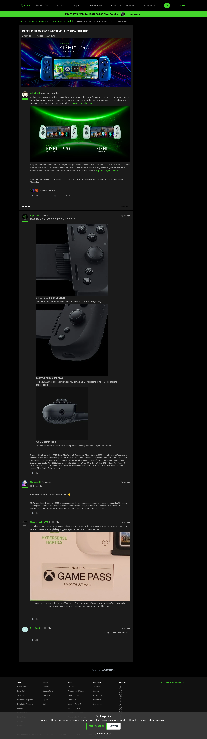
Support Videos (74, 708)
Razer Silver (149, 5)
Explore (45, 682)
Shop (19, 682)
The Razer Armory (57, 21)
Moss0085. (35, 628)
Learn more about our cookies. (152, 720)
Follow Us (122, 682)
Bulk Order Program (25, 704)
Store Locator (22, 695)
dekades (34, 93)
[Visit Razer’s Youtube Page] (120, 704)
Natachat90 (35, 482)
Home (21, 21)
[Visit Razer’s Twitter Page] (120, 700)
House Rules (96, 5)
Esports (45, 700)
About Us (96, 687)
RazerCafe (21, 691)
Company (97, 682)
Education (21, 708)
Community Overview (36, 21)
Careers (96, 691)
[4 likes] (42, 190)
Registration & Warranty (77, 691)
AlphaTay (34, 215)
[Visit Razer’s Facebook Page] (120, 687)
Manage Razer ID (74, 704)
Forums (61, 5)
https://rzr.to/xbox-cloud (107, 170)
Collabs (45, 704)
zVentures (97, 700)
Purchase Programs (25, 700)
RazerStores (22, 687)
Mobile (70, 21)
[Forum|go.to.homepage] (34, 5)
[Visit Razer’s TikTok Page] (120, 708)
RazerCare (72, 700)
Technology (47, 687)
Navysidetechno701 (39, 522)
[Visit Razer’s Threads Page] (120, 696)
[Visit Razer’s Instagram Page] (120, 691)
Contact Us (97, 704)
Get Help (71, 687)
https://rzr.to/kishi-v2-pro (81, 103)
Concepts (46, 695)
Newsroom (97, 695)
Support (77, 5)
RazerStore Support (75, 695)
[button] (182, 5)
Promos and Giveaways (123, 5)
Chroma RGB (48, 691)
